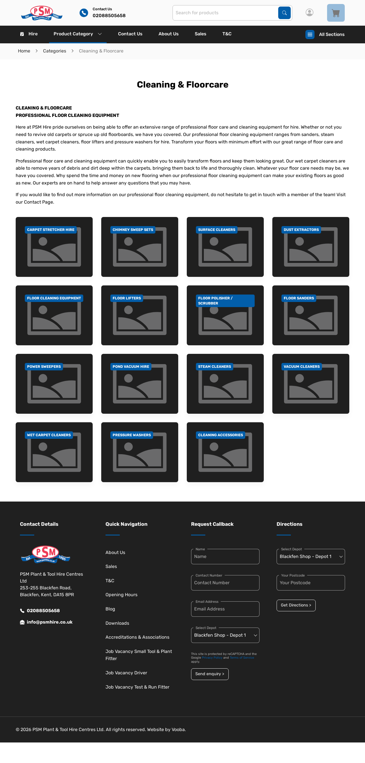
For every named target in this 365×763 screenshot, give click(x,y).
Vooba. (179, 729)
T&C (227, 33)
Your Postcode (293, 575)
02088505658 (40, 610)
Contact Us (130, 33)
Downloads (117, 623)
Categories (54, 51)
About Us (169, 33)
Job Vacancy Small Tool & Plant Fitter (139, 655)
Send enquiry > (209, 673)
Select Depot (206, 628)
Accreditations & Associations (137, 637)
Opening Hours (121, 594)
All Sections (325, 34)
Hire (29, 33)
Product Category (78, 33)
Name (200, 549)
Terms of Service (242, 657)
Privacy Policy (212, 657)
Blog (110, 609)
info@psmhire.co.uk (46, 622)
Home (24, 51)
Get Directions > (296, 605)
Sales (200, 33)
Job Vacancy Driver (126, 672)
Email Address (207, 602)
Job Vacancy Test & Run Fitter (137, 687)
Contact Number (209, 575)
